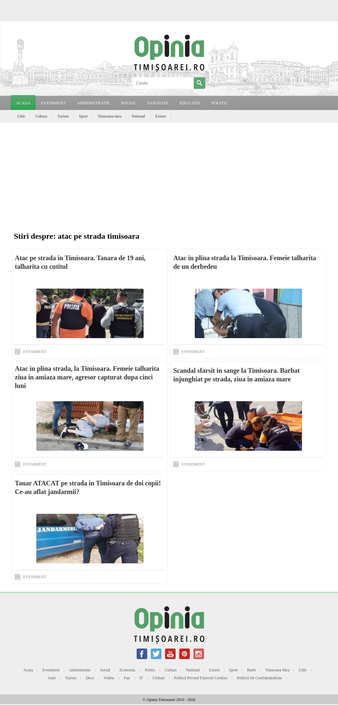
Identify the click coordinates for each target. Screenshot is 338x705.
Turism (63, 116)
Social (105, 670)
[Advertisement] (169, 172)
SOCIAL (128, 102)
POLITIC (219, 102)
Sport (83, 116)
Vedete (109, 678)
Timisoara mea (109, 116)
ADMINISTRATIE (93, 102)
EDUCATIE (190, 102)
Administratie (80, 670)
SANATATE (158, 102)
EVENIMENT (53, 102)
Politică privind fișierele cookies (200, 678)
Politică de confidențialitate (259, 678)
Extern (160, 116)
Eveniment (51, 670)
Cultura (41, 116)
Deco (90, 678)
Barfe (251, 670)
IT (141, 678)
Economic (127, 670)
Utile (21, 116)
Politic (150, 670)
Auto (52, 678)
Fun (127, 678)
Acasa (23, 102)
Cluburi (158, 678)
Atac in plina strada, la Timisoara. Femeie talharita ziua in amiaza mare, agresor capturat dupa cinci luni (87, 377)
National (138, 116)
